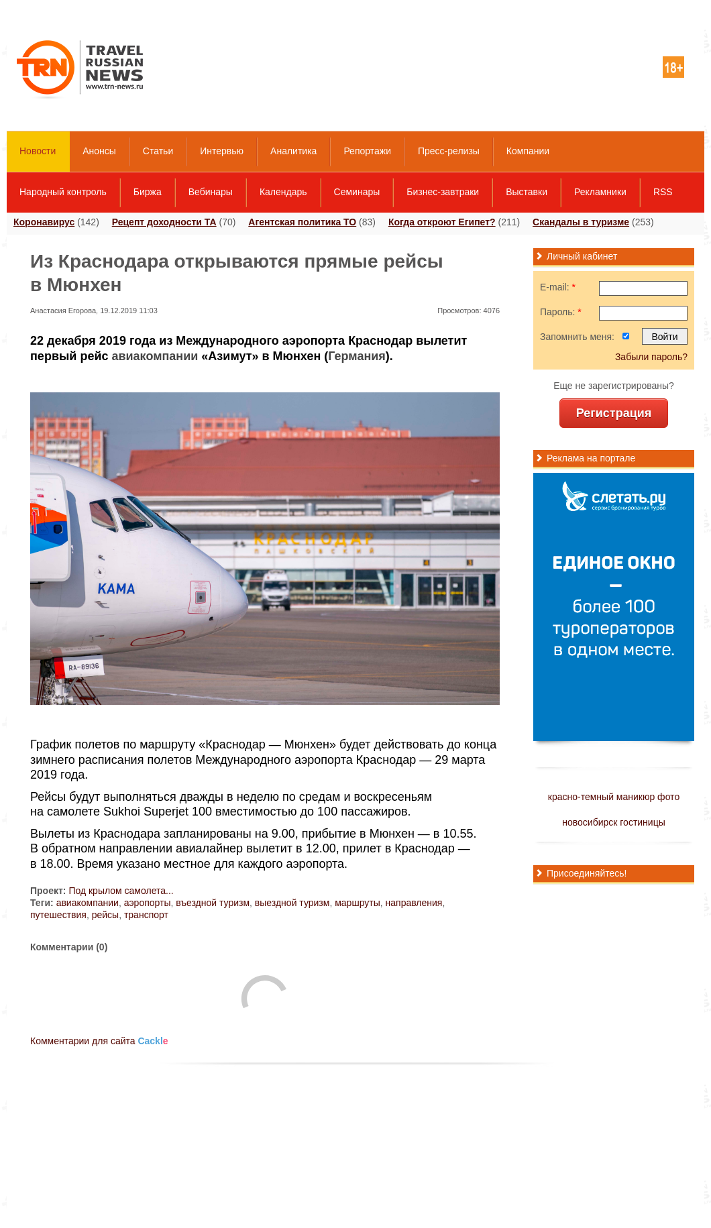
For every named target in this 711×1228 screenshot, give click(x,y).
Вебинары (210, 191)
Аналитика (293, 151)
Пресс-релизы (449, 151)
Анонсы (99, 151)
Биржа (147, 191)
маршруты (357, 902)
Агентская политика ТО (302, 222)
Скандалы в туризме (581, 222)
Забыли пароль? (651, 356)
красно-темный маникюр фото (613, 796)
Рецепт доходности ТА (164, 222)
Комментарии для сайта (99, 1041)
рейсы (105, 914)
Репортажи (367, 151)
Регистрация (614, 413)
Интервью (221, 151)
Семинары (357, 191)
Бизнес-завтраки (442, 191)
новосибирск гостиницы (613, 822)
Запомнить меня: (577, 336)
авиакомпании (154, 356)
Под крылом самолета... (120, 890)
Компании (527, 151)
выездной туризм (292, 902)
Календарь (283, 191)
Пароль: (561, 311)
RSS (663, 191)
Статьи (158, 151)
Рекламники (600, 191)
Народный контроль (63, 191)
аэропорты (147, 902)
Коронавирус (43, 222)
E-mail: (558, 287)
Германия (357, 356)
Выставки (526, 191)
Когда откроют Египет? (442, 222)
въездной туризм (213, 902)
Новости (37, 151)
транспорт (146, 914)
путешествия (58, 914)
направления (414, 902)
